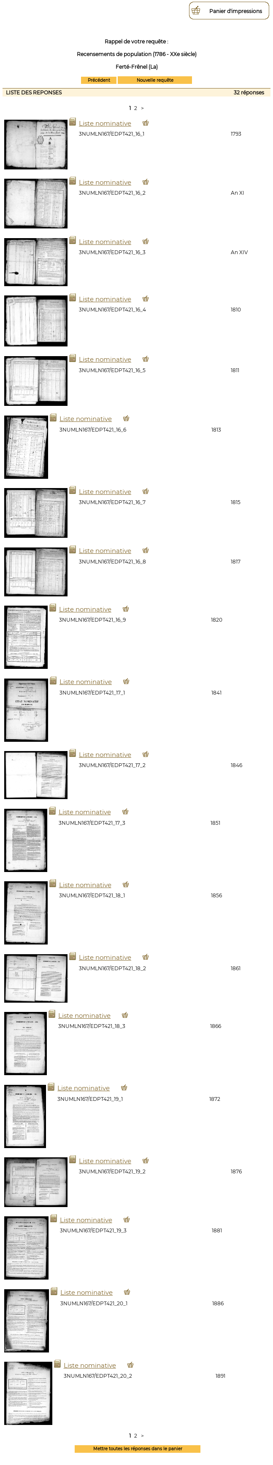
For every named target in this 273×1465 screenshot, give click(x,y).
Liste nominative (105, 123)
